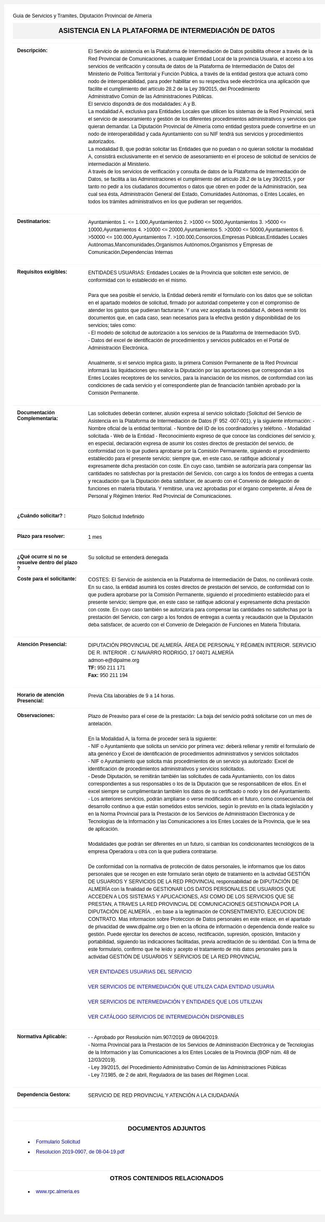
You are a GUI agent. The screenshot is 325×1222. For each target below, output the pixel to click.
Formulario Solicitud (58, 1142)
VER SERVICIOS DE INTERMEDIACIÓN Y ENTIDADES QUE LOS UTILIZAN (175, 1002)
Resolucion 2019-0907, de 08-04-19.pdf (80, 1152)
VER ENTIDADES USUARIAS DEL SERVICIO (140, 972)
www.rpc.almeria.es (57, 1191)
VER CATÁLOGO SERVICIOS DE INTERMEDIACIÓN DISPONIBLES (166, 1017)
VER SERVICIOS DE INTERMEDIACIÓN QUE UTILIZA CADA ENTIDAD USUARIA (181, 987)
